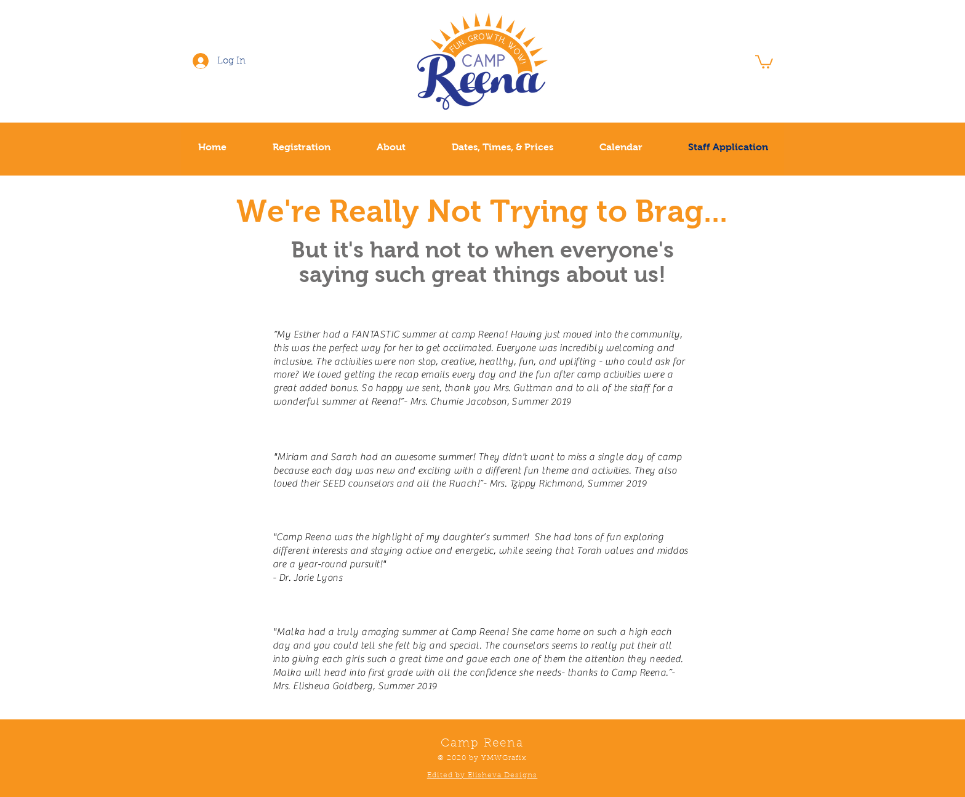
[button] (764, 61)
